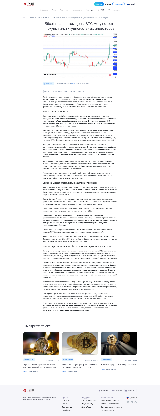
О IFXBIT (65, 400)
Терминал (99, 4)
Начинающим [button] (77, 10)
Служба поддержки (89, 400)
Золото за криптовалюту (109, 404)
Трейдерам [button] (44, 10)
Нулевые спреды (107, 410)
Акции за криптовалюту (109, 400)
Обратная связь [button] (114, 10)
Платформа (66, 410)
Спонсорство (67, 407)
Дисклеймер (86, 407)
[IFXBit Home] (28, 4)
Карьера (65, 404)
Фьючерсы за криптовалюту (109, 407)
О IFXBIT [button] (101, 10)
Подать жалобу (87, 404)
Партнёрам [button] (90, 10)
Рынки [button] (54, 10)
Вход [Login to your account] (109, 4)
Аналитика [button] (64, 10)
